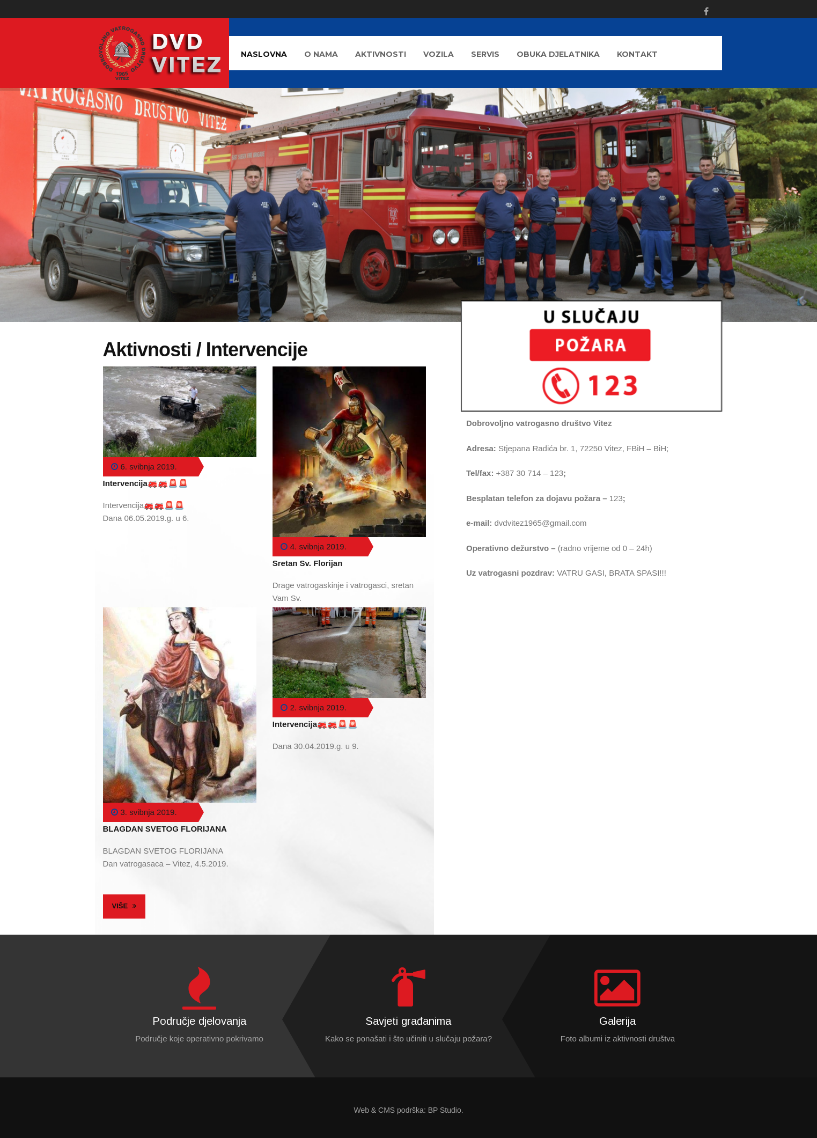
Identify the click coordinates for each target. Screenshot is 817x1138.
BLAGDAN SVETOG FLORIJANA (165, 828)
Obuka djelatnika (558, 54)
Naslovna (264, 54)
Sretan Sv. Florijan (308, 563)
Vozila (438, 54)
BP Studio (444, 1110)
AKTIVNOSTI (380, 54)
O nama (321, 54)
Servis (485, 54)
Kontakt (637, 54)
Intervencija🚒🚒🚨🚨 (145, 483)
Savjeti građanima (408, 1021)
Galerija (617, 1021)
